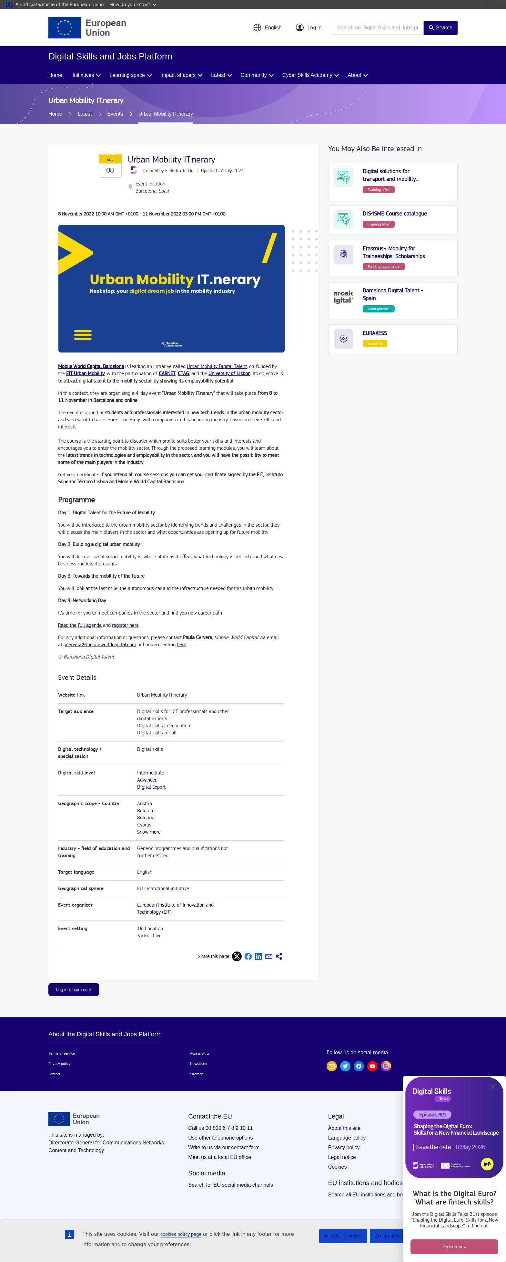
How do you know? (133, 4)
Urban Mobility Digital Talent (217, 366)
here (181, 645)
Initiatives (83, 75)
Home (55, 75)
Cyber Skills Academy (307, 75)
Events (115, 114)
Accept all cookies (343, 1236)
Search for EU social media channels (230, 1185)
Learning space (127, 75)
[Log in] (309, 28)
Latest (218, 75)
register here (125, 625)
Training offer (379, 189)
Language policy (347, 1138)
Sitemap (196, 1074)
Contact (54, 1074)
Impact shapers (178, 75)
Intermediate (150, 773)
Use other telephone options (220, 1138)
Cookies (337, 1167)
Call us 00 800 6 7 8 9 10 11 (220, 1128)
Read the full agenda (80, 625)
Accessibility (200, 1053)
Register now (454, 1246)
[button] (267, 28)
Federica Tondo (179, 171)
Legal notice (342, 1157)
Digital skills (150, 749)
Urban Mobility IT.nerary (162, 695)
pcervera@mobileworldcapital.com (100, 645)
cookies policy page (180, 1234)
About (354, 75)
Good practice (379, 309)
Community (254, 75)
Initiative (375, 343)
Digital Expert (151, 787)
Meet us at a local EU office (219, 1157)
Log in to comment (73, 989)
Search (444, 27)
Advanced (147, 780)
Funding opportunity (384, 266)
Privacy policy (59, 1063)
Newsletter (198, 1063)
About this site (344, 1128)
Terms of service (61, 1053)
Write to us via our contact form (223, 1147)
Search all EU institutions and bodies (370, 1194)
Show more (149, 832)
